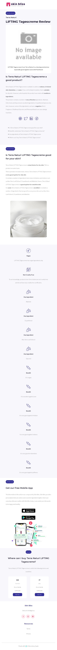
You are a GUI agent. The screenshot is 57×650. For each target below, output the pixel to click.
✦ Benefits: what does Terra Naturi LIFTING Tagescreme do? (26, 131)
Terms (28, 628)
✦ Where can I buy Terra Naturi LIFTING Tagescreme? (24, 137)
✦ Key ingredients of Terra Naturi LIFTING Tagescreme (24, 134)
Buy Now (17, 594)
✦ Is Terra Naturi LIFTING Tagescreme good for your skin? (25, 128)
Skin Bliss (28, 606)
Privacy (28, 634)
